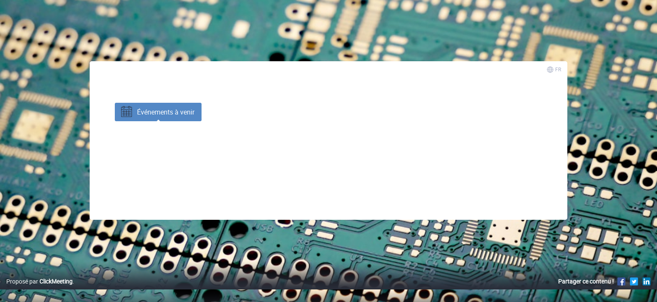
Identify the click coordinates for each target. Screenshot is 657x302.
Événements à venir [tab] (156, 112)
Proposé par (39, 290)
